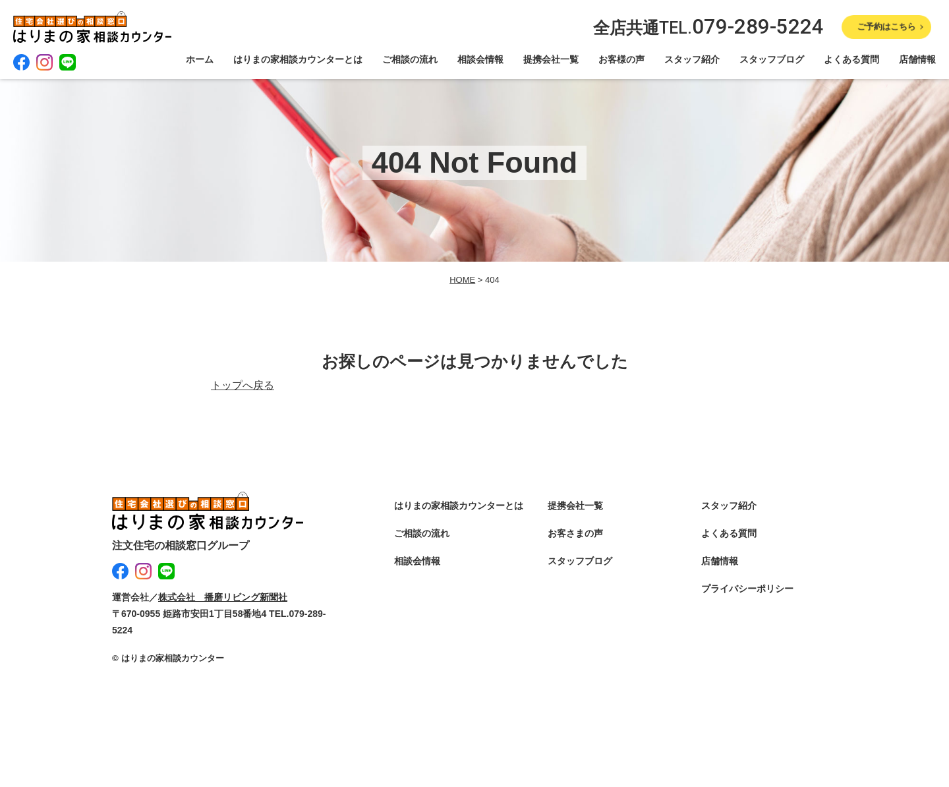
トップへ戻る (242, 385)
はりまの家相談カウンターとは (297, 59)
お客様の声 (621, 59)
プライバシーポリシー (747, 588)
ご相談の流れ (410, 59)
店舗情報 (917, 59)
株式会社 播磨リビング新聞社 (222, 597)
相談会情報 (480, 59)
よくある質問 (851, 59)
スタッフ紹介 (692, 59)
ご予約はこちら (886, 26)
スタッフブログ (771, 59)
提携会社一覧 (551, 59)
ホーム (200, 59)
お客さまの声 (575, 533)
